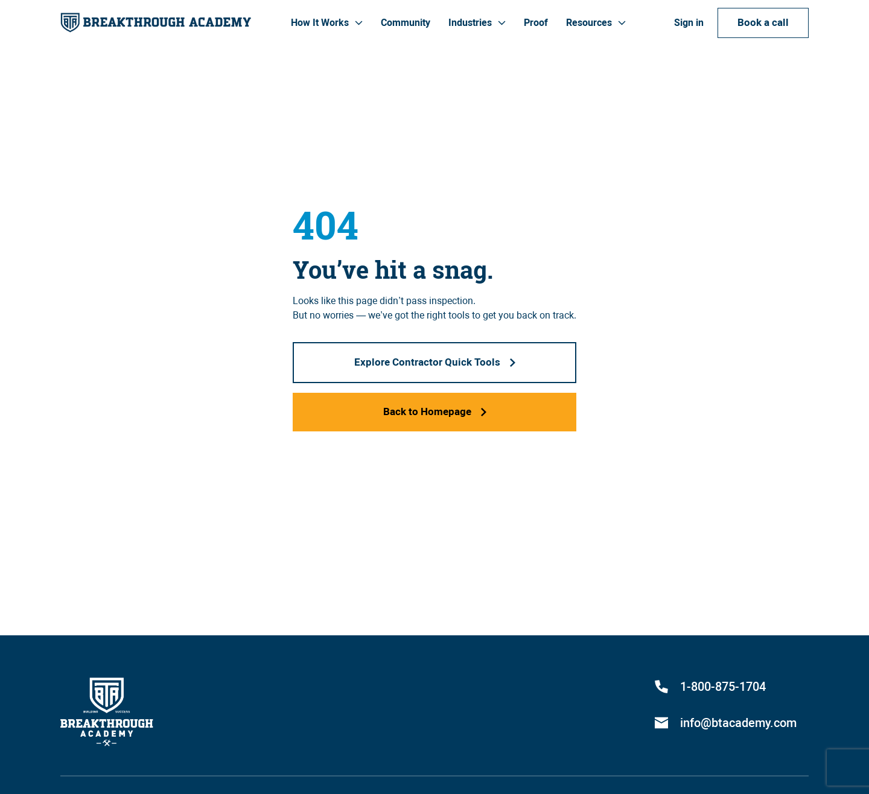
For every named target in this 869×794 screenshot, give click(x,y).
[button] (327, 23)
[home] (155, 23)
